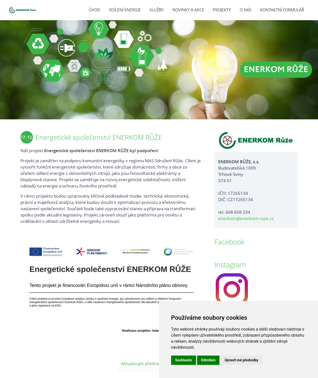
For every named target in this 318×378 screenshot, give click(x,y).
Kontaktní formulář (282, 10)
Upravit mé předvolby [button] (241, 360)
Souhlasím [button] (183, 360)
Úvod (94, 10)
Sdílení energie (125, 10)
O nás (245, 10)
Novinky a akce (188, 10)
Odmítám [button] (208, 360)
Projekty (222, 10)
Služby (156, 10)
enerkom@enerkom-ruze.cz (246, 218)
